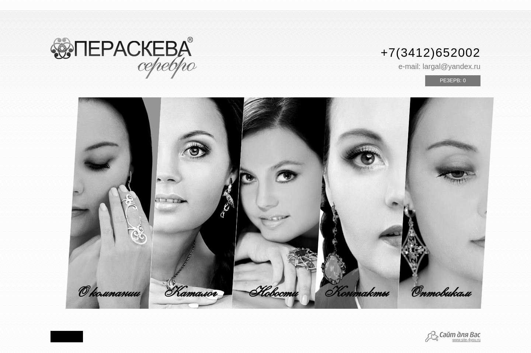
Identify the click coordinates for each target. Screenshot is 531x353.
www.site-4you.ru (466, 340)
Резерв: (453, 80)
